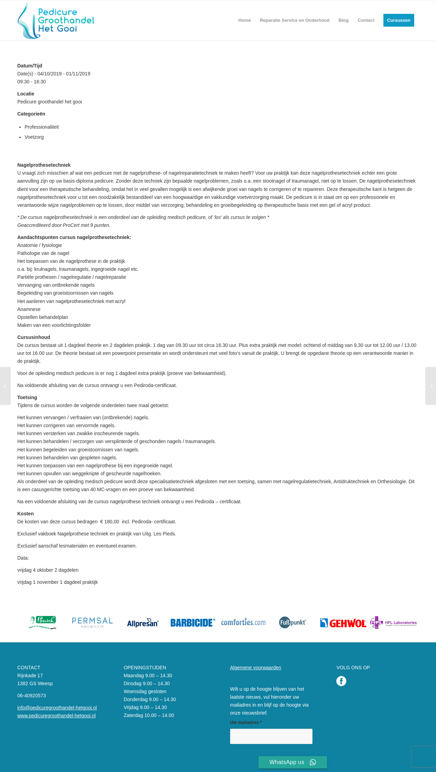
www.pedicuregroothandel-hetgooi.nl (56, 715)
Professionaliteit (42, 127)
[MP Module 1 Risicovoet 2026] (5, 386)
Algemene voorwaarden (255, 667)
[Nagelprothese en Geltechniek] (430, 386)
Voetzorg (34, 137)
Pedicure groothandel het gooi (49, 101)
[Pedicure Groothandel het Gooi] (55, 20)
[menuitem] (244, 20)
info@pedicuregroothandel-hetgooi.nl (57, 707)
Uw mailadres (246, 722)
